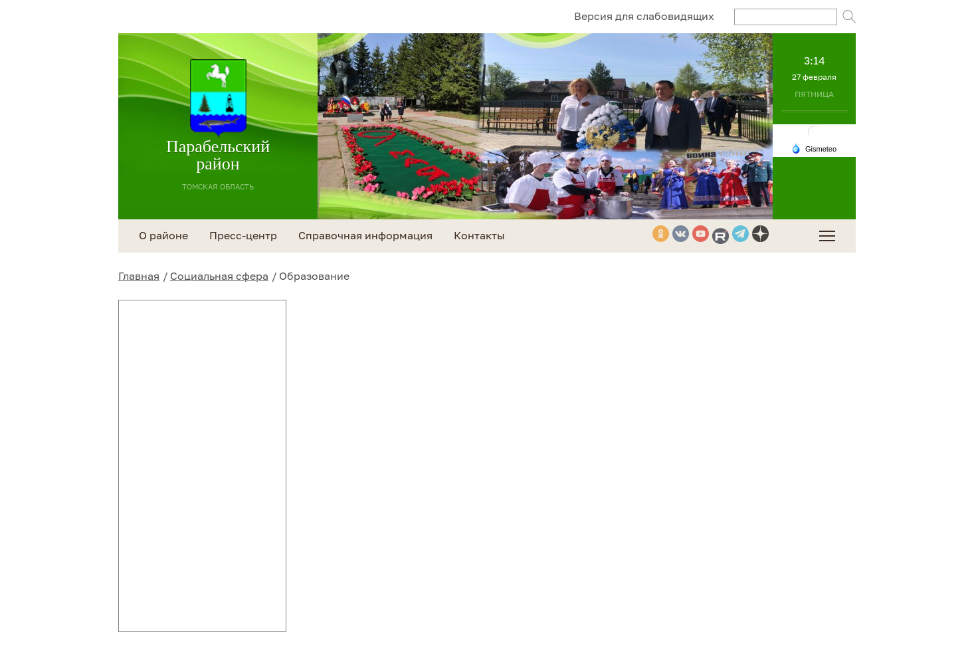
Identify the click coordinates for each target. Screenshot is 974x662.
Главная (138, 275)
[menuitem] (827, 236)
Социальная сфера (219, 275)
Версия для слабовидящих (644, 16)
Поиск (849, 16)
